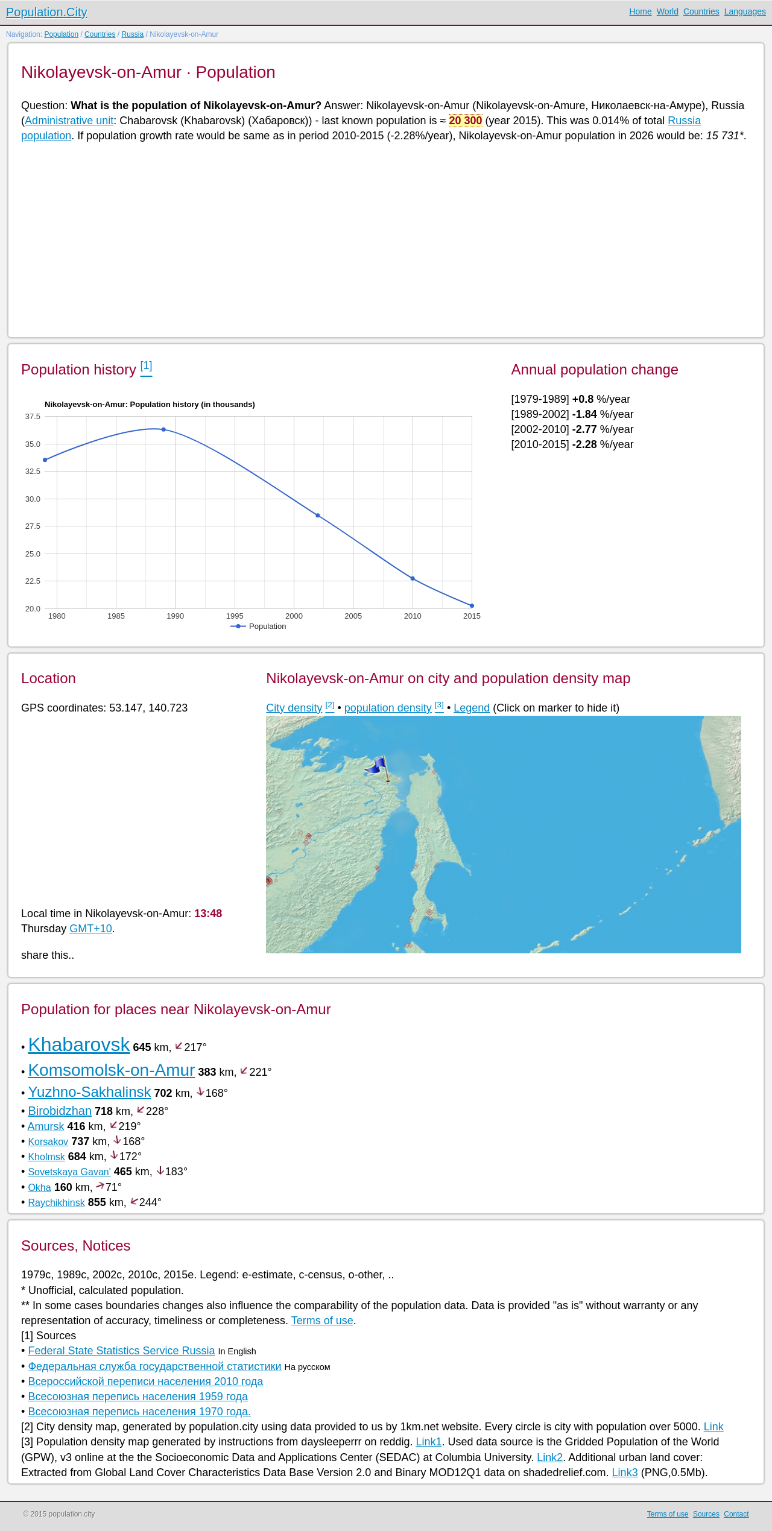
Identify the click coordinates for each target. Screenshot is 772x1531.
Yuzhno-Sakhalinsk (89, 1092)
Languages (745, 11)
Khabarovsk (79, 1044)
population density (388, 708)
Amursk (45, 1126)
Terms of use (322, 1321)
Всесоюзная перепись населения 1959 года (138, 1397)
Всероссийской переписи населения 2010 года (145, 1381)
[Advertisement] (383, 238)
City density (294, 708)
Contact (736, 1514)
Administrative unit (69, 121)
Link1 (428, 1442)
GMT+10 (90, 929)
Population (61, 34)
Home (640, 11)
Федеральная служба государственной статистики (154, 1366)
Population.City (46, 12)
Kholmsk (46, 1157)
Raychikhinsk (56, 1203)
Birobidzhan (60, 1110)
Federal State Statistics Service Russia (121, 1351)
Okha (39, 1187)
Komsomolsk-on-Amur (111, 1070)
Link (714, 1427)
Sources (706, 1514)
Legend (472, 708)
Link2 (550, 1457)
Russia (132, 34)
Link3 (625, 1472)
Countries (701, 11)
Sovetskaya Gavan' (69, 1172)
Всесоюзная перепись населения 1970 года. (139, 1412)
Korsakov (48, 1142)
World (668, 11)
